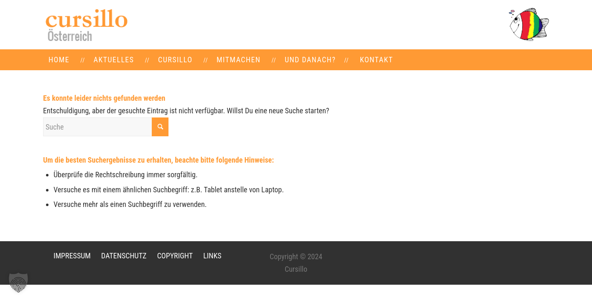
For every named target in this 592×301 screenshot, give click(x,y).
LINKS (212, 255)
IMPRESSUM (72, 255)
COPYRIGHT (175, 255)
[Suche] (105, 126)
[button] (18, 282)
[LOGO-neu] (85, 24)
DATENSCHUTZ (123, 255)
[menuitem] (59, 59)
